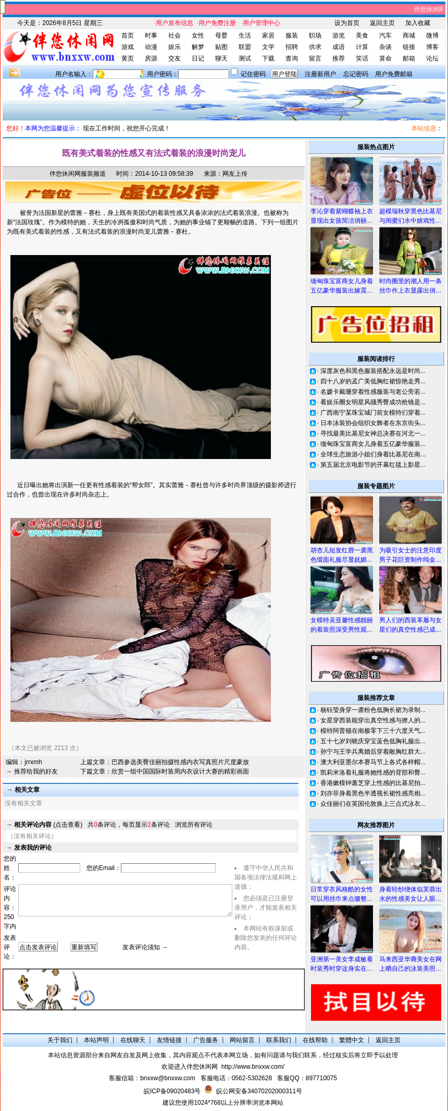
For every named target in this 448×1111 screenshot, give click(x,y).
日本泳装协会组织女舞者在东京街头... (373, 423)
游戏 (127, 47)
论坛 (432, 58)
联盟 (245, 47)
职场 (315, 35)
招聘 (291, 47)
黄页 (127, 58)
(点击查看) (48, 824)
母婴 (221, 35)
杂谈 (385, 47)
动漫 (151, 47)
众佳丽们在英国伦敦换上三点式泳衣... (373, 803)
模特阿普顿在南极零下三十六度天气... (373, 730)
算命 (385, 58)
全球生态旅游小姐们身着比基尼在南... (373, 454)
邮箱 (409, 58)
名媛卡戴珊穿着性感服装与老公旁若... (373, 391)
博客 (432, 47)
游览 (338, 35)
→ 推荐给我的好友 (31, 771)
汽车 (385, 35)
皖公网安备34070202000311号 (259, 1091)
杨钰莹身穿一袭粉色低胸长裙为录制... (373, 710)
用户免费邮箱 (394, 74)
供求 (315, 47)
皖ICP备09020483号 (172, 1091)
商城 (409, 35)
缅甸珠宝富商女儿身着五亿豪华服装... (373, 444)
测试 (245, 58)
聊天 (221, 58)
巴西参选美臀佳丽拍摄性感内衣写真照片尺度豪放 (180, 762)
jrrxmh (33, 762)
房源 (151, 58)
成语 (338, 47)
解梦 (198, 47)
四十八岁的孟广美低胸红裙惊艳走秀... (373, 381)
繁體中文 (351, 1040)
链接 (409, 47)
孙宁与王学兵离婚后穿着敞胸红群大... (373, 751)
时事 (151, 35)
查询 (291, 58)
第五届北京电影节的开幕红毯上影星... (373, 464)
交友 (174, 58)
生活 (245, 35)
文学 (268, 47)
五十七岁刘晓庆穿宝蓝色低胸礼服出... (373, 741)
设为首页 (346, 23)
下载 (268, 58)
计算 (362, 47)
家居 (268, 35)
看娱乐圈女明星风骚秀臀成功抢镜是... (373, 402)
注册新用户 (320, 74)
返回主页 (382, 23)
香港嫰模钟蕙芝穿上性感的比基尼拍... (373, 783)
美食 (362, 35)
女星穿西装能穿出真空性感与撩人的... (373, 720)
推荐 (338, 58)
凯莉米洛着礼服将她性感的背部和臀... (373, 772)
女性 (198, 35)
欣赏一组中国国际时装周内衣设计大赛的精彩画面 (180, 771)
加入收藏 (417, 23)
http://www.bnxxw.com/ (252, 1066)
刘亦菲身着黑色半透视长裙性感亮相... (373, 793)
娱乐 (174, 47)
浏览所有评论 (194, 824)
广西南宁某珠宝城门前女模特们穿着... (373, 412)
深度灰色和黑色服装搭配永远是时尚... (373, 371)
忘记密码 (355, 74)
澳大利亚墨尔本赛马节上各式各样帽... (373, 762)
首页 (127, 35)
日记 (198, 58)
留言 (315, 58)
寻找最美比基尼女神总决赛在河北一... (373, 433)
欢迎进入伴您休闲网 (189, 1066)
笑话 (362, 58)
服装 (291, 35)
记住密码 (253, 74)
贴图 (221, 47)
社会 (174, 35)
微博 (432, 35)
